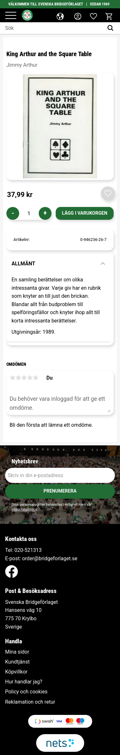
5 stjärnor (35, 378)
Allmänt (23, 264)
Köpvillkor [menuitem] (16, 672)
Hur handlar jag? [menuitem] (23, 682)
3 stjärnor (24, 378)
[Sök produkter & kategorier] (52, 28)
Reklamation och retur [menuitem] (30, 702)
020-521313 (28, 550)
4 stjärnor (30, 378)
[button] (10, 15)
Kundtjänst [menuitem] (17, 662)
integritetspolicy (24, 509)
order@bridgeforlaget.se (49, 558)
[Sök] (112, 28)
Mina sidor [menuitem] (17, 652)
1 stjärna (12, 378)
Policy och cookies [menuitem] (26, 692)
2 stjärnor (18, 378)
